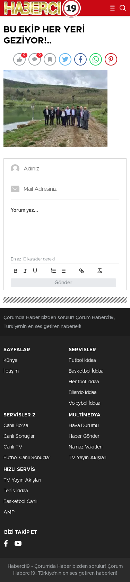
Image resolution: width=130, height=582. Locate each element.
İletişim (11, 371)
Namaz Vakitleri (86, 447)
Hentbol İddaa (84, 381)
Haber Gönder (84, 436)
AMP (9, 512)
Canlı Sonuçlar (19, 436)
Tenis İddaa (15, 491)
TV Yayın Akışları (87, 457)
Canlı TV (12, 447)
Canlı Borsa (15, 425)
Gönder (63, 282)
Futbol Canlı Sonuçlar (26, 457)
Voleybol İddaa (84, 403)
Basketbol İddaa (86, 371)
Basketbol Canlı (20, 501)
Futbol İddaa (82, 360)
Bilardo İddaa (82, 392)
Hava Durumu (84, 425)
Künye (10, 360)
